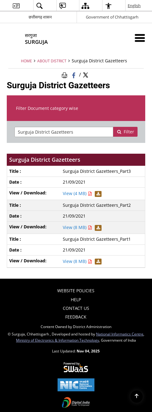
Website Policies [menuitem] (75, 290)
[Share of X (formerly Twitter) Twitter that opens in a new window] (85, 74)
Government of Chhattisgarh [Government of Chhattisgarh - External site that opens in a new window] (112, 17)
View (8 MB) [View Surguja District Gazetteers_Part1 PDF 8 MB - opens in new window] (77, 261)
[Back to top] (136, 396)
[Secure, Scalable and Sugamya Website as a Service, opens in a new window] (76, 368)
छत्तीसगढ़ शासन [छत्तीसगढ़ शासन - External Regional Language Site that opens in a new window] (40, 17)
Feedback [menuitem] (75, 317)
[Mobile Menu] (139, 37)
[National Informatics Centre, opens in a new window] (76, 385)
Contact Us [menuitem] (76, 308)
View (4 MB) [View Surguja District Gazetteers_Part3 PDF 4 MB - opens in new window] (77, 193)
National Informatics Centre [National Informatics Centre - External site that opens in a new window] (119, 333)
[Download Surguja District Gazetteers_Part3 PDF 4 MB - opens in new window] (97, 193)
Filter (125, 132)
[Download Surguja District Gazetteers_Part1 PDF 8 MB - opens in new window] (97, 261)
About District (51, 60)
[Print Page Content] (66, 74)
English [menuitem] (134, 5)
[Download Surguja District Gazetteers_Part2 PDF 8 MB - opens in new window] (97, 227)
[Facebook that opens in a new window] (74, 74)
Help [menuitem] (76, 299)
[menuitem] (15, 5)
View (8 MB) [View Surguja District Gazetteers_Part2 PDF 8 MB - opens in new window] (77, 227)
